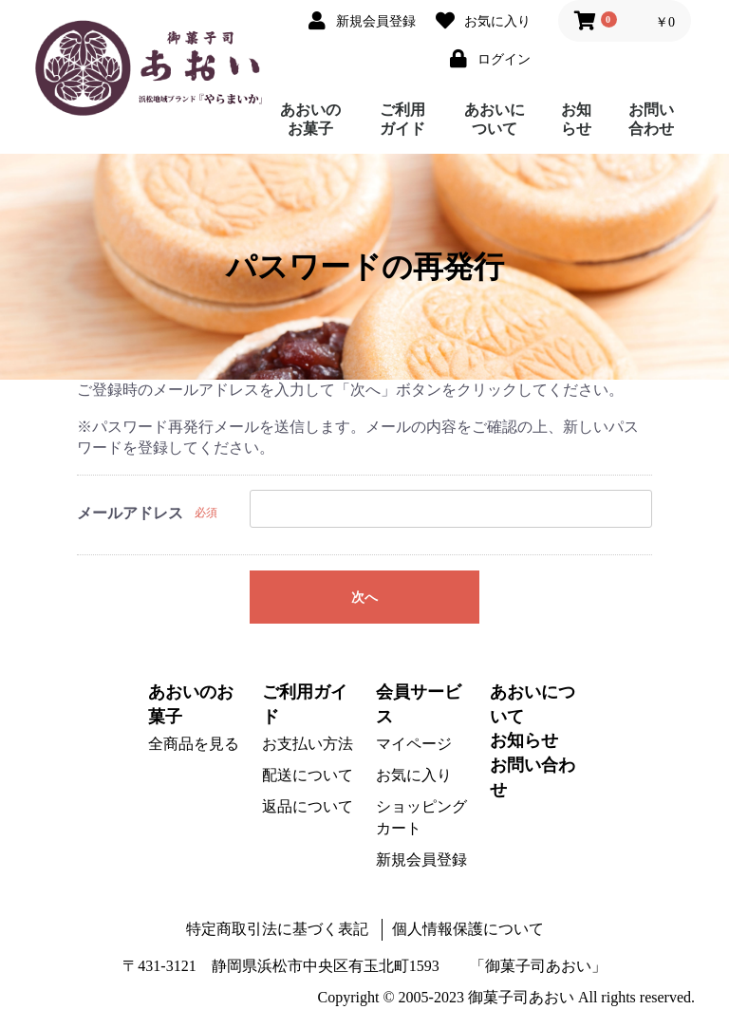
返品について (307, 806)
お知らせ (576, 119)
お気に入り (414, 775)
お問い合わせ (651, 119)
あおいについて (494, 119)
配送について (307, 775)
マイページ (414, 744)
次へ (364, 597)
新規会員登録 (421, 859)
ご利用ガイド (402, 119)
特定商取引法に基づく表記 (277, 929)
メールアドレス (130, 513)
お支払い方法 (307, 744)
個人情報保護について (468, 929)
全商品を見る (193, 744)
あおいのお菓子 (310, 119)
